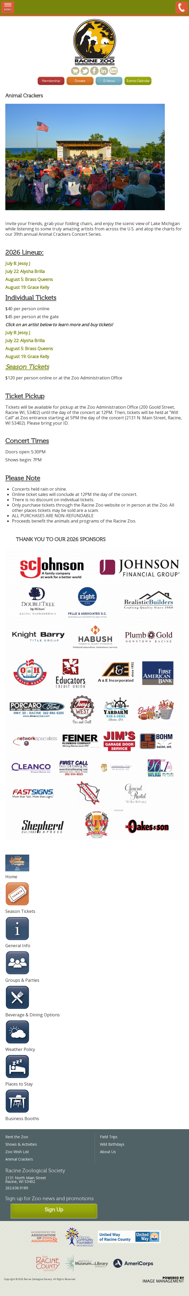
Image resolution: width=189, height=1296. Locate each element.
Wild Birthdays (112, 1144)
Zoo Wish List (17, 1151)
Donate (80, 81)
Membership (51, 81)
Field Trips (108, 1136)
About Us (108, 1151)
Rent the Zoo (16, 1136)
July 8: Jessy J (17, 263)
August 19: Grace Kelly (27, 287)
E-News (109, 81)
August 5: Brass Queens (29, 279)
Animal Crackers (19, 1159)
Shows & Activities (21, 1144)
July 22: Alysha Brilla (25, 271)
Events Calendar (138, 81)
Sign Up (54, 1210)
